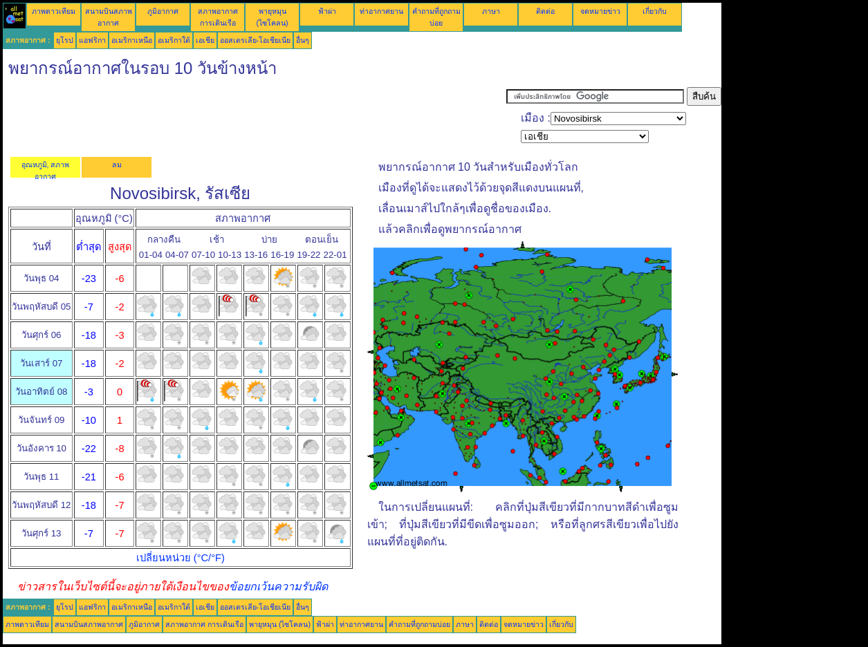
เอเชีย (205, 40)
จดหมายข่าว (600, 11)
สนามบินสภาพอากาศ (89, 624)
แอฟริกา (92, 40)
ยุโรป (64, 40)
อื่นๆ (302, 40)
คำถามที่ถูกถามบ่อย (419, 624)
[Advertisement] (254, 118)
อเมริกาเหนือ (131, 40)
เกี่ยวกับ (655, 11)
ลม (117, 164)
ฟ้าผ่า (327, 11)
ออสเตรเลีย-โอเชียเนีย (255, 40)
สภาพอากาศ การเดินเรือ (204, 624)
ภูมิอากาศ (162, 11)
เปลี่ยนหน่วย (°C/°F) (180, 557)
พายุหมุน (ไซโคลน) (280, 624)
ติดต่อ (545, 11)
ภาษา (491, 11)
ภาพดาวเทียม (53, 11)
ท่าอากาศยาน (381, 11)
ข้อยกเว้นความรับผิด (278, 586)
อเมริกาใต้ (174, 40)
